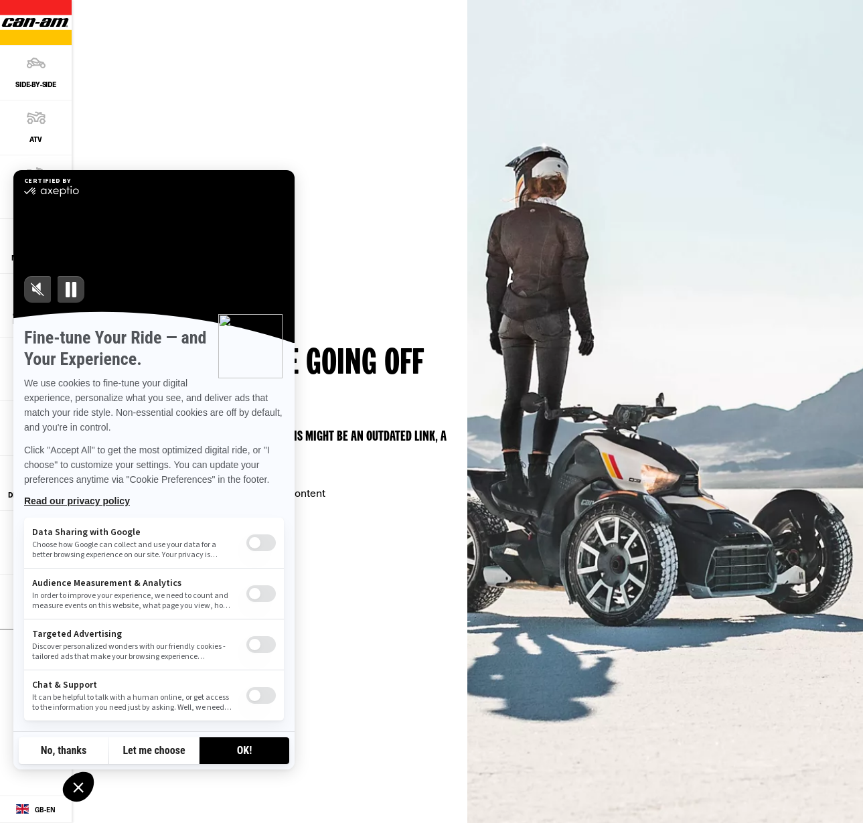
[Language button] (36, 809)
